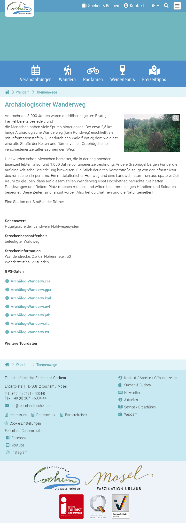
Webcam (127, 414)
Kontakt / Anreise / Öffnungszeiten (147, 378)
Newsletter (128, 392)
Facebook (15, 438)
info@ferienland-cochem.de (28, 405)
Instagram (16, 452)
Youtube (14, 445)
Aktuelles (127, 400)
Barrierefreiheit (76, 415)
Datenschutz (45, 415)
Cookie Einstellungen (25, 423)
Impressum (18, 415)
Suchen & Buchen (134, 385)
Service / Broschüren (136, 407)
